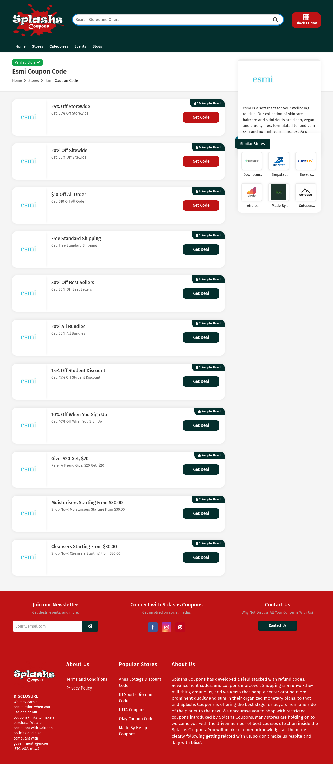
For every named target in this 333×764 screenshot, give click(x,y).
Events (80, 46)
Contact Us (277, 625)
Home (20, 46)
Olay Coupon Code (136, 718)
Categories (58, 46)
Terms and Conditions (86, 679)
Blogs (97, 46)
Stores (37, 46)
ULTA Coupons (132, 709)
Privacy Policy (79, 688)
